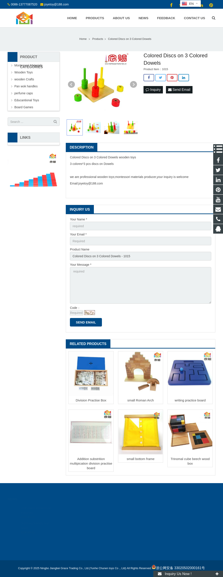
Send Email (179, 89)
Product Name (79, 249)
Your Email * (78, 234)
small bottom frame (141, 459)
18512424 (126, 507)
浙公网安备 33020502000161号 (178, 568)
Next (133, 84)
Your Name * (78, 219)
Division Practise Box (91, 400)
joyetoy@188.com (56, 4)
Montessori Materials (28, 65)
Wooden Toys (23, 72)
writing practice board (190, 400)
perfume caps (23, 93)
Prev (71, 84)
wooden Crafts (24, 79)
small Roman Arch (140, 400)
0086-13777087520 (24, 4)
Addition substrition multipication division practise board (91, 463)
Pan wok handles (26, 86)
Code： (75, 308)
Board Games (23, 107)
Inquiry (153, 89)
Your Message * (80, 264)
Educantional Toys (26, 100)
